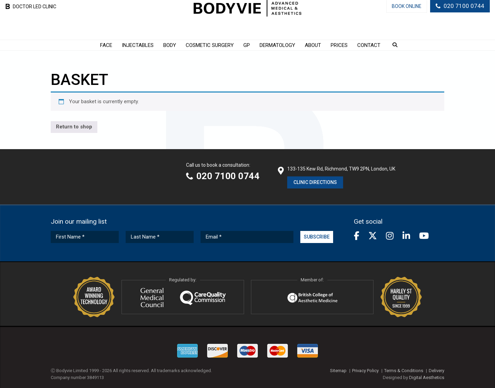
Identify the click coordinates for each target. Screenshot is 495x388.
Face (106, 45)
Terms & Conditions (403, 370)
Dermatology (277, 45)
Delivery (436, 370)
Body (169, 45)
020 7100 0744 (464, 5)
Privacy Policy (365, 370)
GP (246, 45)
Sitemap (338, 370)
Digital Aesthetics (426, 377)
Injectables (138, 45)
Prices (339, 45)
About (313, 45)
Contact (368, 45)
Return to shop (74, 127)
